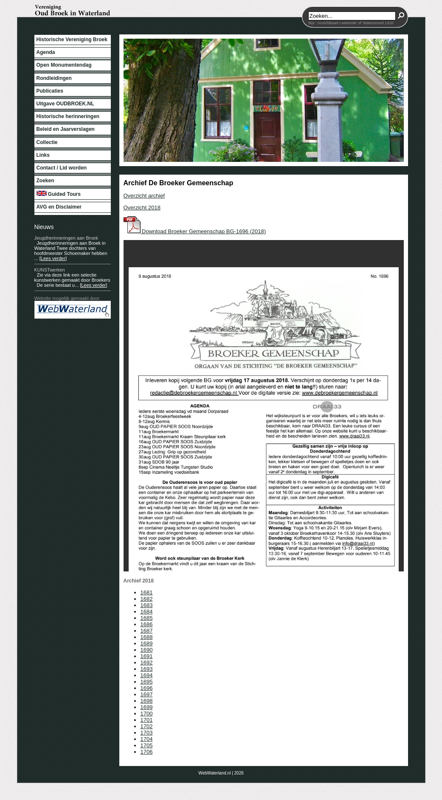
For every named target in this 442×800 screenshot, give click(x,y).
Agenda (46, 52)
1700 (147, 713)
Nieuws (44, 226)
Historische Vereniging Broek (72, 39)
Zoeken (45, 181)
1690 (147, 650)
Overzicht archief (144, 195)
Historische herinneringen (68, 116)
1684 (147, 611)
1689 (147, 643)
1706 (147, 752)
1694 (147, 675)
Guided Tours (59, 194)
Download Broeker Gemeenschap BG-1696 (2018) (195, 231)
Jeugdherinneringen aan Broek (66, 237)
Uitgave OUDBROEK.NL (65, 104)
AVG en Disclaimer (59, 207)
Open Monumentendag (64, 65)
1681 (147, 592)
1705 (147, 745)
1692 (147, 662)
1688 (147, 637)
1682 (147, 599)
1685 (147, 618)
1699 (147, 707)
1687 (147, 631)
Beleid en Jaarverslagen (66, 129)
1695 (147, 681)
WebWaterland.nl (214, 773)
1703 (147, 732)
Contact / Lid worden (62, 168)
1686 (147, 624)
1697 (147, 694)
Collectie (47, 142)
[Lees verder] (53, 258)
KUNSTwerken (49, 269)
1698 (147, 701)
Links (43, 155)
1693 (147, 669)
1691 (147, 656)
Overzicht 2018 (142, 207)
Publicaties (50, 91)
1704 (147, 739)
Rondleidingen (54, 78)
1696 (147, 688)
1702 (147, 726)
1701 (147, 720)
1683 (147, 605)
